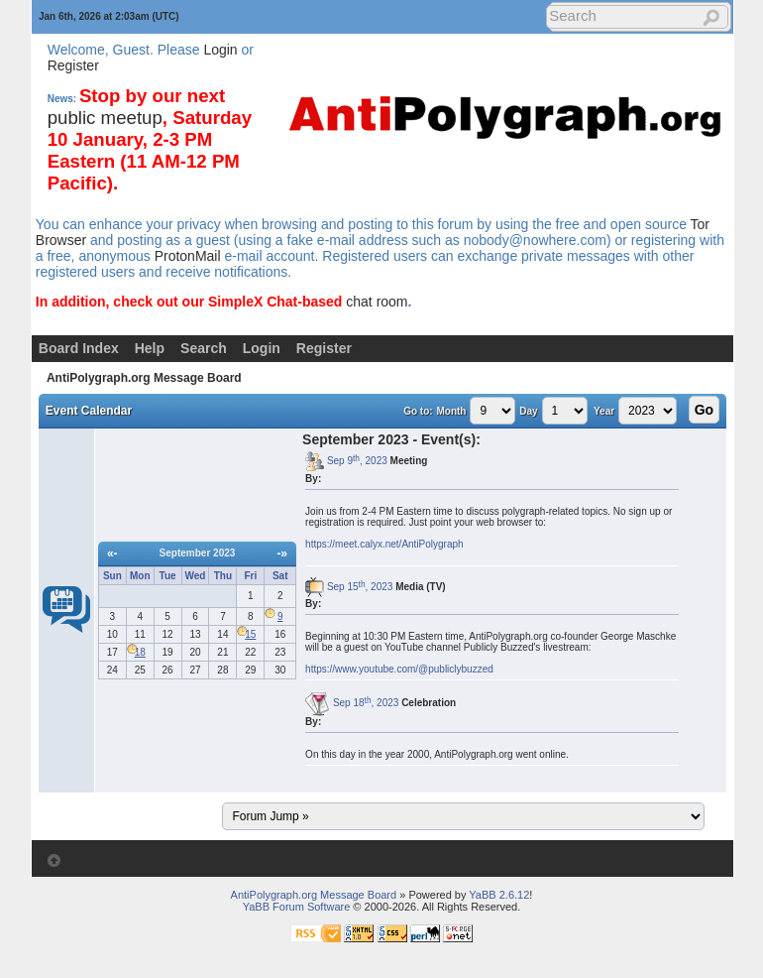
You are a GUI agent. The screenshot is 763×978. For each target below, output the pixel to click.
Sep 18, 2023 (365, 702)
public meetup (105, 117)
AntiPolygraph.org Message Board (144, 378)
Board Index (79, 348)
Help (149, 348)
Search (203, 348)
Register (73, 65)
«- (112, 553)
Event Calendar (89, 411)
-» (281, 553)
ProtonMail (188, 256)
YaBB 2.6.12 (499, 895)
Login (220, 50)
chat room (376, 301)
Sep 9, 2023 (357, 460)
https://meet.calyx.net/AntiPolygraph (384, 544)
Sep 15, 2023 (359, 586)
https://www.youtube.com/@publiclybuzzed (399, 669)
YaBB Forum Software (297, 907)
